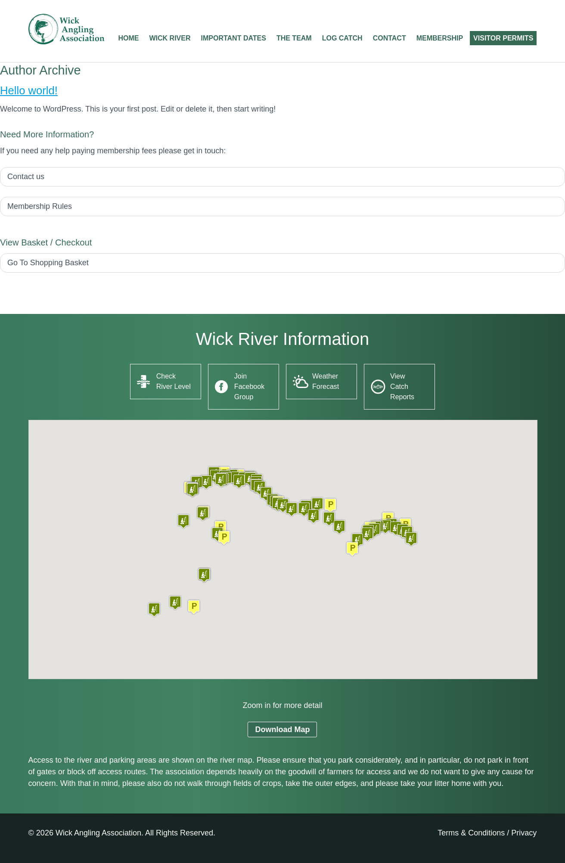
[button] (194, 607)
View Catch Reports (402, 386)
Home (128, 38)
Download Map (282, 729)
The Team (294, 38)
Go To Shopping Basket (48, 262)
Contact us (25, 176)
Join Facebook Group (249, 386)
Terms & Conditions (471, 833)
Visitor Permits (503, 38)
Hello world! (29, 90)
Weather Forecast (325, 381)
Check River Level (173, 381)
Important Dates (233, 38)
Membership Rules (39, 206)
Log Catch (342, 38)
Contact (389, 38)
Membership (439, 38)
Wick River (170, 38)
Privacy (524, 833)
